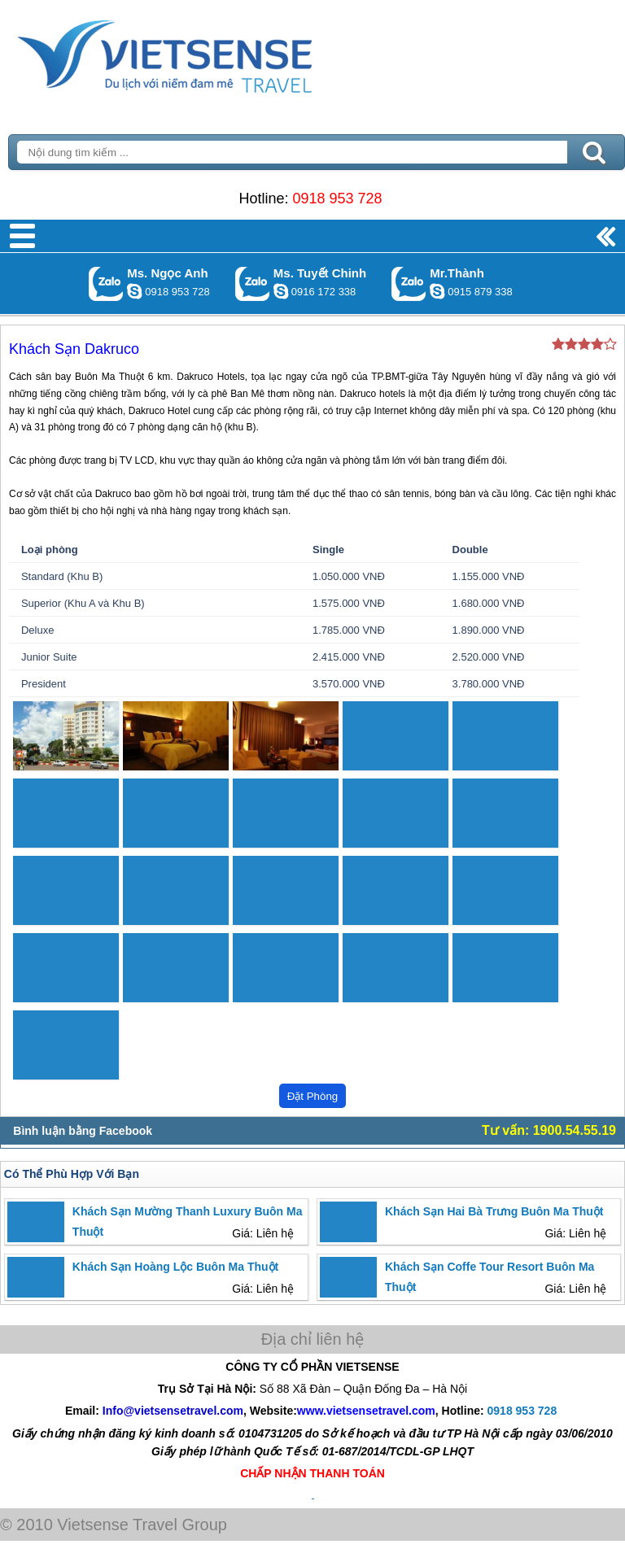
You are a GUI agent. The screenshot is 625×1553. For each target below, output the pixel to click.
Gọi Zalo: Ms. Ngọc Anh (106, 283)
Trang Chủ (205, 53)
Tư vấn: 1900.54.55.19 (549, 1130)
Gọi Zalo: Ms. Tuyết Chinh (252, 283)
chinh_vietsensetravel (281, 291)
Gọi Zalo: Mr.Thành (409, 283)
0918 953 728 (337, 198)
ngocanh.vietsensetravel (134, 291)
